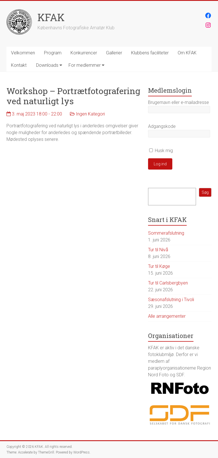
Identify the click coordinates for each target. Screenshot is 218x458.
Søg (205, 192)
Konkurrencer (84, 52)
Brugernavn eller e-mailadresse (178, 102)
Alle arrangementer (167, 316)
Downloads (47, 65)
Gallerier (114, 52)
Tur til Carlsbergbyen (168, 283)
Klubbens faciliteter (150, 52)
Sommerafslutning (166, 233)
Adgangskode (162, 126)
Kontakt (19, 65)
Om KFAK (187, 52)
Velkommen (23, 52)
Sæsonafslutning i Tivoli (171, 299)
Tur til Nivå (158, 249)
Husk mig (161, 150)
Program (52, 52)
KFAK (51, 17)
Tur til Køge (159, 266)
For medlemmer (85, 65)
